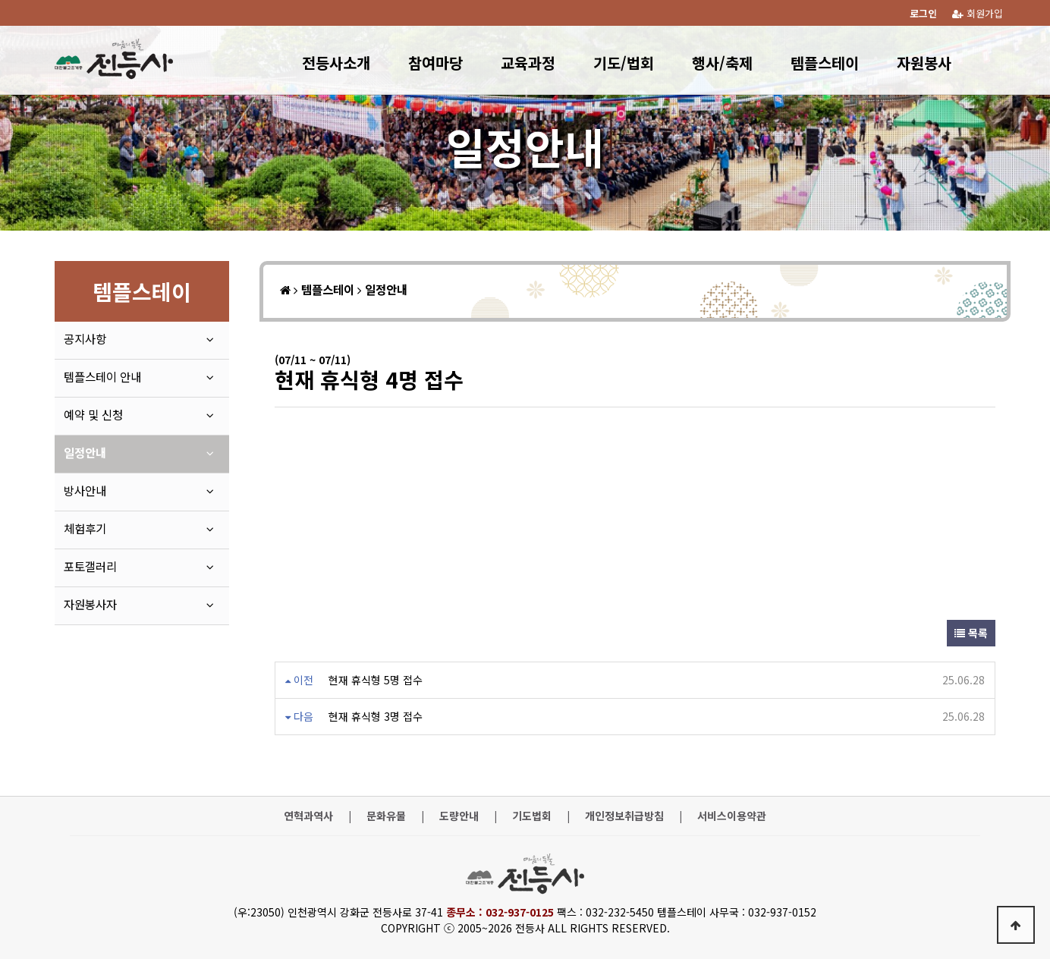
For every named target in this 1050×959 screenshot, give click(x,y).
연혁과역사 (308, 816)
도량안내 (459, 816)
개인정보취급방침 (624, 816)
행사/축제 (722, 63)
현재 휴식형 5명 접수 (376, 679)
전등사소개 (336, 63)
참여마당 (435, 63)
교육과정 (528, 63)
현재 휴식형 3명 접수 (376, 716)
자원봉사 (924, 63)
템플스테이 (825, 63)
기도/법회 (623, 63)
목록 (971, 632)
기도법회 (532, 816)
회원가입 (977, 13)
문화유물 (386, 816)
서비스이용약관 (731, 816)
